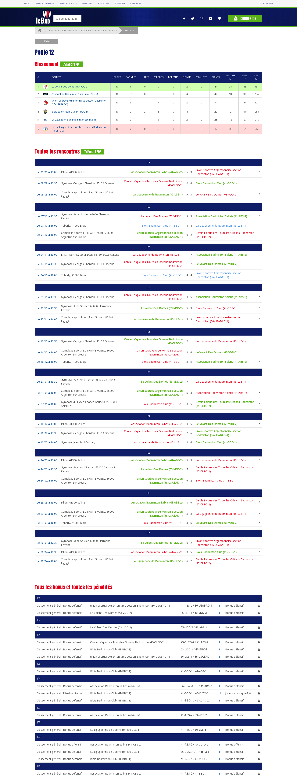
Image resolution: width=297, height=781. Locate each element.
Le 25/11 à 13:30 (47, 297)
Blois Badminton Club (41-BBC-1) (70, 111)
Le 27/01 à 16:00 (47, 393)
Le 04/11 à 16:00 (47, 275)
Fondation (103, 3)
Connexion (245, 18)
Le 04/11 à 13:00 (47, 254)
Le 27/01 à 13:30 (47, 381)
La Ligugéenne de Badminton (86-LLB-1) (74, 119)
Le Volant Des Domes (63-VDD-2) (70, 86)
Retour (47, 41)
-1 (220, 693)
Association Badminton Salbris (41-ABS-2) (75, 94)
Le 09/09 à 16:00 (47, 194)
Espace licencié (68, 3)
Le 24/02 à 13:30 (47, 469)
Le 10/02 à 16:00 (47, 442)
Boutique (120, 3)
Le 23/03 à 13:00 (47, 502)
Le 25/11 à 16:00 (47, 319)
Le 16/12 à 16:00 (47, 352)
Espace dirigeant (45, 3)
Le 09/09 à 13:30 (47, 183)
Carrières (135, 3)
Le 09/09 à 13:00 (47, 172)
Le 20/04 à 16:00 (47, 561)
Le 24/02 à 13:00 (47, 460)
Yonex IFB (87, 3)
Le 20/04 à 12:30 (47, 543)
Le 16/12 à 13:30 (47, 341)
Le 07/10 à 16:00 (47, 225)
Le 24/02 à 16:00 (47, 480)
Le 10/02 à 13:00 (47, 424)
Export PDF (71, 64)
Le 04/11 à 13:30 (47, 264)
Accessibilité (266, 3)
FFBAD (27, 3)
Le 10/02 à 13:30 (47, 433)
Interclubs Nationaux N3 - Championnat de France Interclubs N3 (83, 30)
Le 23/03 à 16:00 (47, 513)
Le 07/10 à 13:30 (47, 216)
